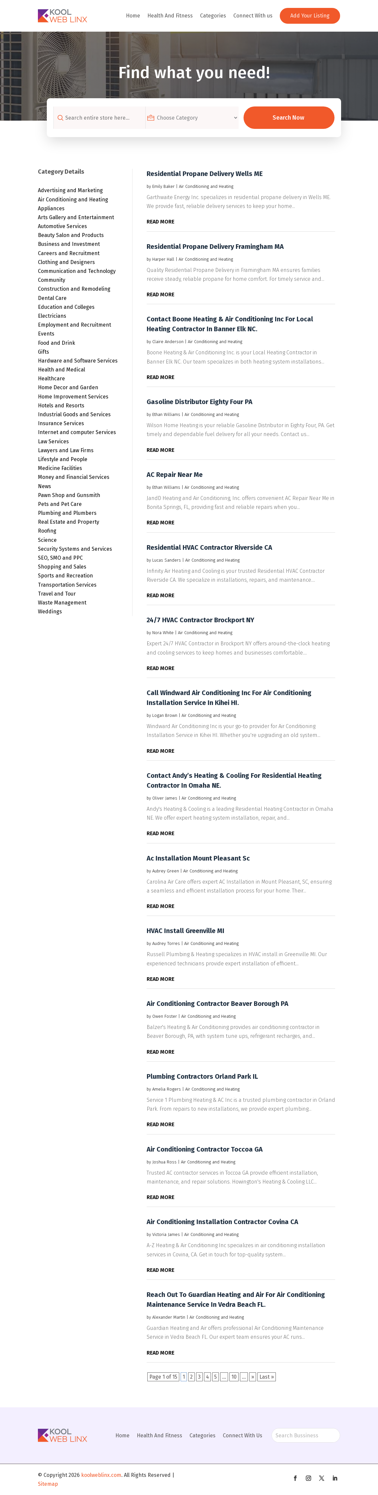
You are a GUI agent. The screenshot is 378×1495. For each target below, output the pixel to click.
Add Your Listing (310, 16)
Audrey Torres (166, 943)
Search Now (290, 117)
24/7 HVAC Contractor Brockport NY (200, 620)
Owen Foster (164, 1016)
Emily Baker (163, 186)
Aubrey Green (165, 870)
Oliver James (164, 798)
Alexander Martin (168, 1317)
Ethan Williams (166, 414)
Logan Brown (164, 715)
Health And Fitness (170, 16)
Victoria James (166, 1234)
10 (234, 1377)
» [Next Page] (252, 1377)
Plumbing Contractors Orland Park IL (202, 1076)
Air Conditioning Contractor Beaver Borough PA (217, 1004)
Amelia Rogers (166, 1089)
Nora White (163, 632)
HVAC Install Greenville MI (185, 931)
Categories (213, 16)
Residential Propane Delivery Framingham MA (215, 246)
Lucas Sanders (166, 560)
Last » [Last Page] (266, 1377)
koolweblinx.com (101, 1475)
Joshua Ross (164, 1161)
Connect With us (253, 16)
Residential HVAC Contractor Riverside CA (209, 547)
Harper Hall (163, 259)
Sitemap (48, 1484)
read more (160, 222)
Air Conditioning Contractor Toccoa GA (205, 1149)
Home (133, 16)
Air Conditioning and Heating (206, 186)
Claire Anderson (168, 341)
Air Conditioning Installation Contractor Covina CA (222, 1222)
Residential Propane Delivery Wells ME (205, 174)
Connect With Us (242, 1435)
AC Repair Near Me (175, 475)
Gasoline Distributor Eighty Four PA (199, 402)
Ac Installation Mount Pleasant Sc (198, 858)
